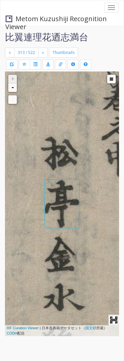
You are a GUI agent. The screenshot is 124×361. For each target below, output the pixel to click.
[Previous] (10, 53)
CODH (12, 333)
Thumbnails (63, 52)
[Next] (43, 53)
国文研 (90, 328)
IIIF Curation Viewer (23, 328)
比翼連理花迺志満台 (46, 36)
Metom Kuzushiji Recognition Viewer (56, 19)
